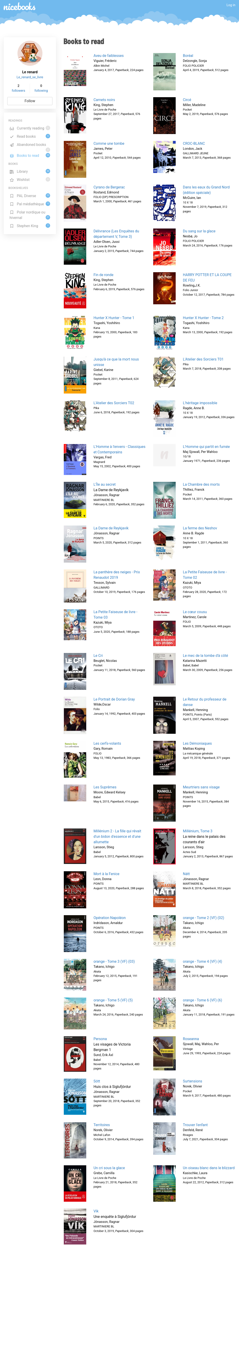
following (41, 91)
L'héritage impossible (200, 403)
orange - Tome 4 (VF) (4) (202, 961)
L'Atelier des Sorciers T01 (203, 359)
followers (18, 91)
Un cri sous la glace (109, 1168)
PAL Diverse (30, 195)
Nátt (186, 874)
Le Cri (98, 655)
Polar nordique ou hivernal (30, 215)
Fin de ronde (103, 275)
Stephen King (30, 225)
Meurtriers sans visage (201, 787)
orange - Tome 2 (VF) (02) (203, 918)
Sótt (97, 1081)
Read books (30, 136)
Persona (100, 1039)
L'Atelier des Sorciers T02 (114, 403)
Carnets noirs (104, 100)
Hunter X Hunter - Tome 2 (203, 318)
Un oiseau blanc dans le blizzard (209, 1168)
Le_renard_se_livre (30, 77)
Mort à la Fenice (106, 874)
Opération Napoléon (110, 918)
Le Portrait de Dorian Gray (114, 699)
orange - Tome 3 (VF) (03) (114, 961)
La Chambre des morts (201, 484)
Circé (187, 100)
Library (30, 171)
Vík (96, 1211)
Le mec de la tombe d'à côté (205, 655)
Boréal (188, 55)
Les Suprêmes (105, 787)
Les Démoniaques (197, 743)
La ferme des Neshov (200, 528)
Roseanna (191, 1039)
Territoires (102, 1125)
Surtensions (192, 1081)
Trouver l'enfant (195, 1125)
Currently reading (30, 128)
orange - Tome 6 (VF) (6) (202, 1000)
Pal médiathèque (30, 203)
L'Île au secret (105, 484)
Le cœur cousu (195, 612)
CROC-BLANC (194, 143)
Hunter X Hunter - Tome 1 (114, 318)
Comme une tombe (109, 143)
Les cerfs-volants (107, 743)
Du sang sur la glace (199, 231)
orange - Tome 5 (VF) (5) (113, 1000)
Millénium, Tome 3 (197, 831)
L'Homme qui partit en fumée (206, 446)
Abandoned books (30, 145)
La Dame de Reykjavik (111, 528)
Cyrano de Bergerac (109, 187)
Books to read (30, 155)
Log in (231, 5)
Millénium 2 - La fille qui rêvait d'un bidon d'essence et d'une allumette (117, 836)
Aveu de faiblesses (109, 55)
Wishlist (30, 179)
